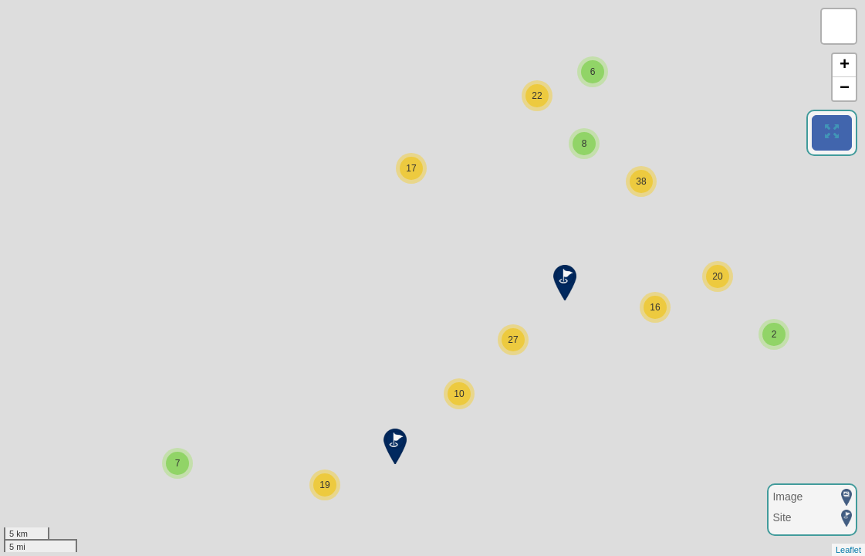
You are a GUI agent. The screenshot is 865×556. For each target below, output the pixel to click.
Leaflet (848, 549)
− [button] (845, 88)
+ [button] (845, 65)
